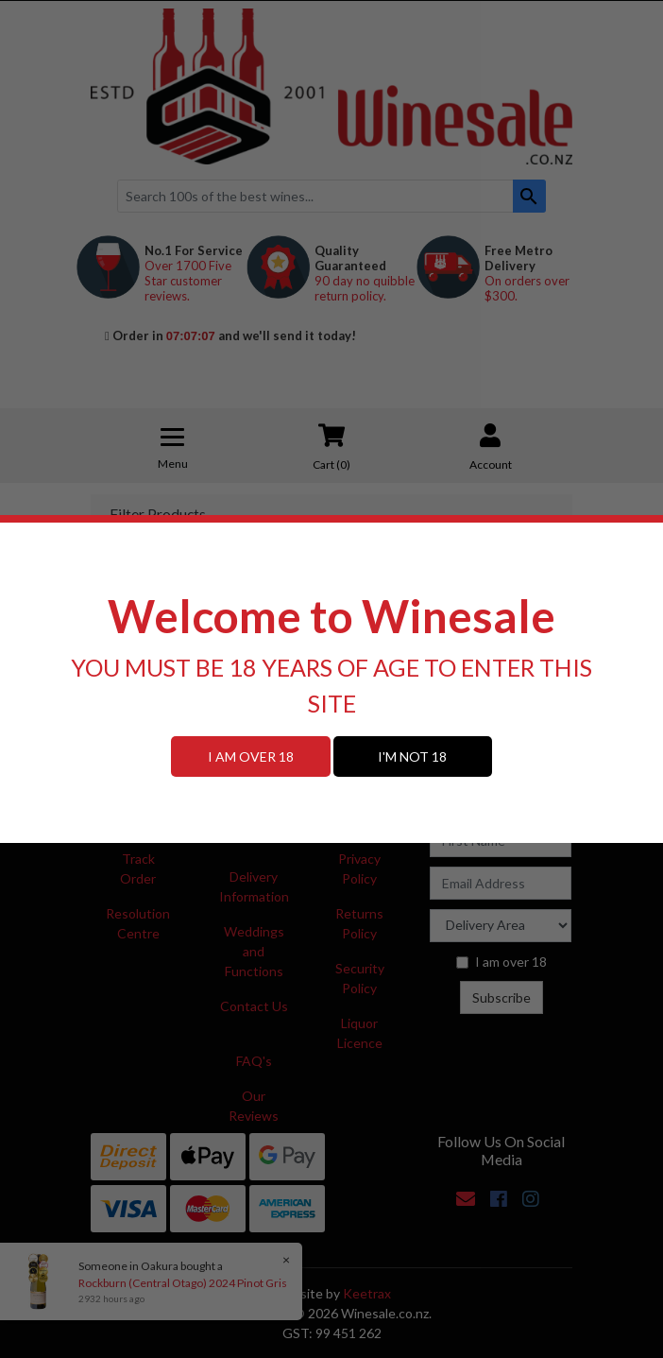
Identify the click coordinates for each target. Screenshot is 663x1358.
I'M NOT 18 (412, 756)
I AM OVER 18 (251, 756)
